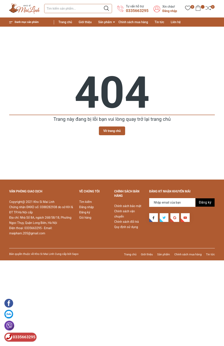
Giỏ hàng (85, 217)
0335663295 (137, 10)
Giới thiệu (85, 22)
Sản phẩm (105, 22)
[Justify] (106, 8)
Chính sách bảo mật (127, 206)
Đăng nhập (169, 11)
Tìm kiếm (85, 202)
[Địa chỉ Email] (182, 202)
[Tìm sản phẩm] (78, 8)
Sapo (75, 254)
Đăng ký (84, 212)
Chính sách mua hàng (133, 22)
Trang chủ (65, 22)
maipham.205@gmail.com (27, 233)
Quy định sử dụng (126, 227)
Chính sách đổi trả (126, 221)
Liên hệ (176, 22)
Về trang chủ (112, 131)
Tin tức (159, 22)
